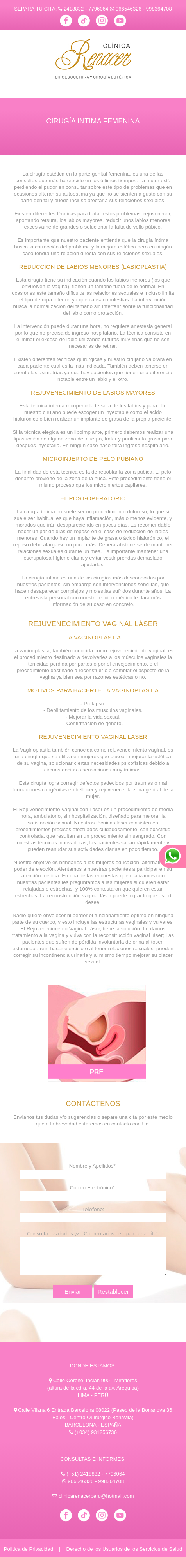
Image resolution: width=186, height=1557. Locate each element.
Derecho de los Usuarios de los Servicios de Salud (124, 1549)
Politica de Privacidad (29, 1549)
